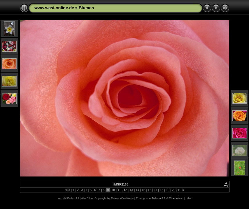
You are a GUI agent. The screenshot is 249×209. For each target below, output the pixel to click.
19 (167, 190)
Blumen (86, 8)
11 (119, 190)
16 (149, 190)
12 (125, 190)
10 (113, 190)
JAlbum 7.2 (159, 198)
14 (137, 190)
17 (155, 190)
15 (143, 190)
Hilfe (188, 198)
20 (173, 190)
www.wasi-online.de (54, 8)
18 (161, 190)
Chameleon (176, 198)
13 (131, 190)
